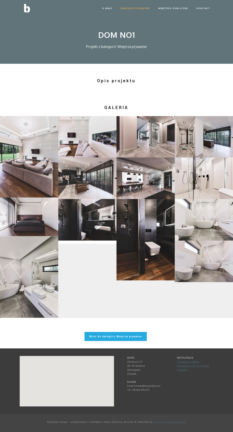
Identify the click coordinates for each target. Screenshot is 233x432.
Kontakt (203, 8)
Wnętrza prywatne (135, 8)
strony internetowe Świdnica (169, 422)
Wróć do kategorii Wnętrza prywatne (115, 336)
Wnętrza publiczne (173, 8)
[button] (67, 378)
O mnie (107, 8)
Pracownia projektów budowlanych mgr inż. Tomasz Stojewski (193, 366)
